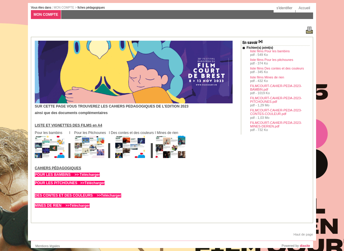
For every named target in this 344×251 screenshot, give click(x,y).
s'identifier (285, 8)
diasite (305, 245)
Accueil (304, 8)
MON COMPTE (46, 14)
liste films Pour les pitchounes (271, 59)
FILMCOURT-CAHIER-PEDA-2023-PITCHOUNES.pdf (276, 99)
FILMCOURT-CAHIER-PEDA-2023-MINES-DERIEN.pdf (276, 124)
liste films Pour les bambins (270, 51)
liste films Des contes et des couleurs (277, 68)
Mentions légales (47, 246)
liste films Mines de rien (267, 77)
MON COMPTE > (66, 7)
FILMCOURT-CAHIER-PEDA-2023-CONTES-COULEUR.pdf (276, 112)
